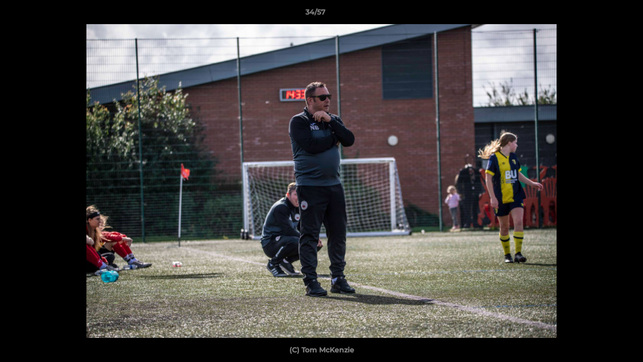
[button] (601, 14)
